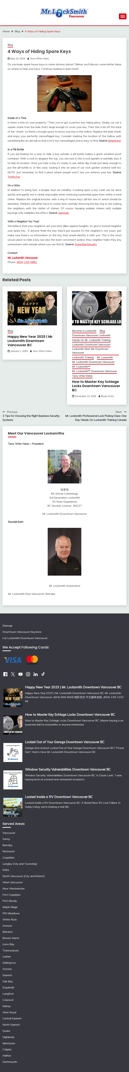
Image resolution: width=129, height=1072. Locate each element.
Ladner (7, 956)
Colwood (8, 1000)
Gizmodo (63, 212)
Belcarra (7, 931)
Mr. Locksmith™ (81, 366)
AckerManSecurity (86, 244)
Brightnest (114, 140)
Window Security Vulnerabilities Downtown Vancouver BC (68, 769)
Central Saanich (12, 1018)
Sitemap (7, 625)
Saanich (7, 975)
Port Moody (10, 900)
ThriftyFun (14, 176)
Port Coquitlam (11, 894)
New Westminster (14, 888)
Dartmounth (10, 1061)
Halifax (7, 1055)
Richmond (8, 851)
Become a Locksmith (84, 330)
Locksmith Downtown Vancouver (91, 344)
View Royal (9, 1012)
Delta (6, 869)
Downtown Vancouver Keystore (22, 631)
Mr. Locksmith (105, 357)
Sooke (6, 1030)
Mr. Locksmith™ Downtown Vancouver (94, 371)
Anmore (7, 925)
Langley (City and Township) (20, 863)
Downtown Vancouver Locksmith (91, 335)
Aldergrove (9, 962)
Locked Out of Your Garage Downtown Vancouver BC (64, 742)
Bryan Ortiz (107, 396)
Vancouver (9, 832)
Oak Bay (8, 981)
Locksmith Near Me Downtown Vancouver (90, 350)
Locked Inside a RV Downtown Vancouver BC (59, 797)
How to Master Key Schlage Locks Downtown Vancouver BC (96, 385)
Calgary (7, 1049)
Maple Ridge (10, 907)
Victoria (7, 969)
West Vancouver (13, 882)
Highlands (8, 1037)
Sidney (7, 1006)
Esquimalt (8, 987)
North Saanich (11, 1024)
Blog (10, 44)
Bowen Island (11, 938)
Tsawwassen (11, 950)
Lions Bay (8, 944)
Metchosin (9, 1043)
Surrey (6, 839)
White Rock (10, 919)
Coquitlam (8, 857)
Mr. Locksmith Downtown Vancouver (93, 362)
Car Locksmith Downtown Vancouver (25, 638)
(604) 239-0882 (27, 262)
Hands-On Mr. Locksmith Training (91, 340)
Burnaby (8, 845)
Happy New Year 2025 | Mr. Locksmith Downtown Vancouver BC (30, 340)
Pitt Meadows (11, 913)
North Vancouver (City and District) (24, 876)
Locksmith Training (83, 357)
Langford (8, 993)
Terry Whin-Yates (39, 58)
